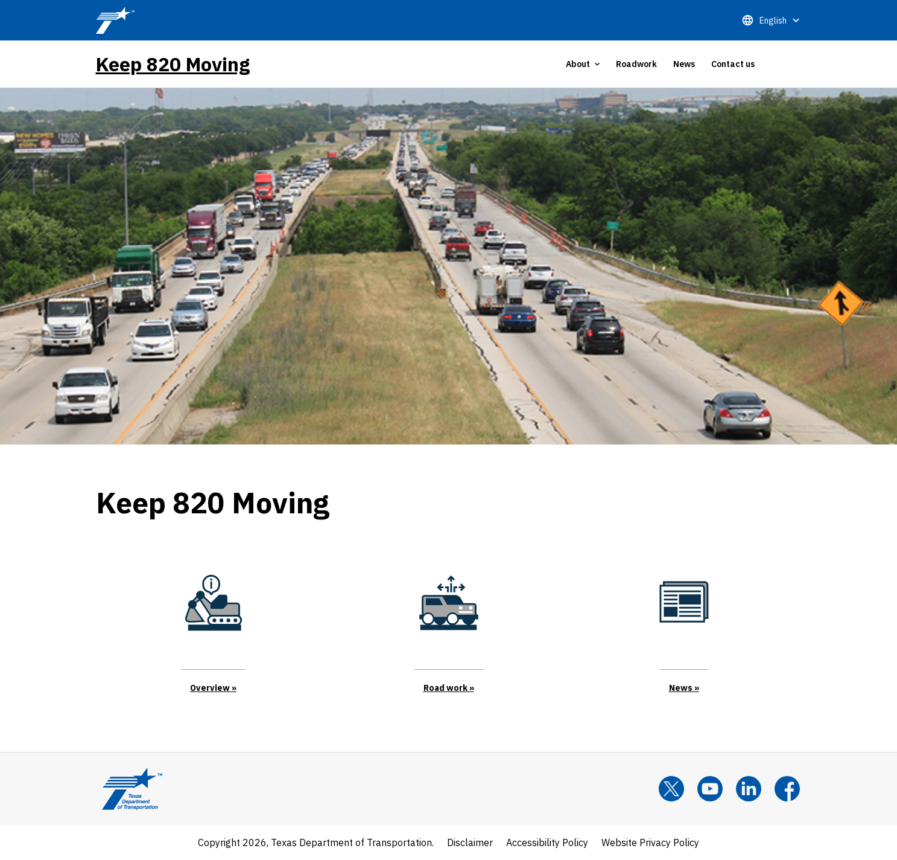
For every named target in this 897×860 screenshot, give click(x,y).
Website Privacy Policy (650, 842)
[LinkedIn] (748, 788)
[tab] (582, 64)
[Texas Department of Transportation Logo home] (132, 789)
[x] (671, 788)
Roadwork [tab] (636, 64)
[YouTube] (710, 788)
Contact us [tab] (733, 64)
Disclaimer (470, 842)
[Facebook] (787, 788)
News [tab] (684, 64)
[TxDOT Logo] (115, 20)
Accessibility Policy (547, 842)
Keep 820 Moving (173, 64)
